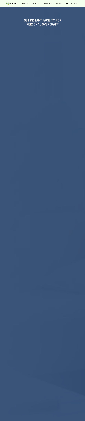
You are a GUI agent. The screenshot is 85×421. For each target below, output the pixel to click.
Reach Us (68, 3)
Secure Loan (59, 3)
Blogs (75, 3)
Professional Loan (47, 3)
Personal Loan (24, 3)
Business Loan (35, 3)
